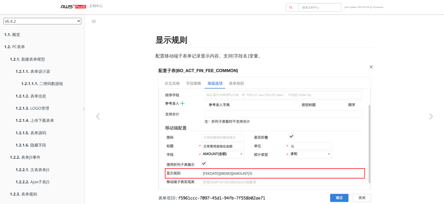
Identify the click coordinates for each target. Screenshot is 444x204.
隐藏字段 (31, 145)
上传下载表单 (35, 120)
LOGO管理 (32, 108)
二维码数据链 (42, 83)
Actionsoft (378, 7)
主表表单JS (33, 169)
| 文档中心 (95, 6)
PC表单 (14, 46)
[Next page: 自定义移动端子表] (431, 116)
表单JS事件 (25, 157)
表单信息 (31, 96)
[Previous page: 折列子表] (97, 116)
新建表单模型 (27, 59)
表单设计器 (33, 71)
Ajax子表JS (33, 181)
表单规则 (23, 194)
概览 (12, 34)
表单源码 (31, 132)
